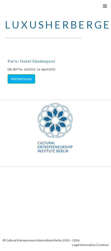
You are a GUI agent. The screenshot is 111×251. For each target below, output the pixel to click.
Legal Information (84, 245)
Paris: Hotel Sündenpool (31, 61)
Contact (103, 245)
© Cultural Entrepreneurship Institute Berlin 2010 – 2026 (41, 240)
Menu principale (105, 6)
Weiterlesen (21, 78)
